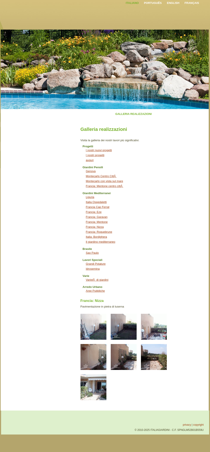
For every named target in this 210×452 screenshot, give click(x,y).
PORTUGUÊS (153, 3)
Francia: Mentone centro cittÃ (104, 186)
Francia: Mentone (97, 222)
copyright (198, 424)
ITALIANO (132, 3)
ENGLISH (173, 3)
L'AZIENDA (51, 114)
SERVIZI (69, 114)
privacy (187, 424)
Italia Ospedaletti (96, 202)
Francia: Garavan (96, 217)
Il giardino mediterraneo (100, 241)
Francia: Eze (94, 212)
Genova (91, 171)
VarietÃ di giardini (97, 279)
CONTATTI (177, 114)
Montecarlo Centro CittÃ (101, 176)
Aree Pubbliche (95, 290)
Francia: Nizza (95, 226)
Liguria (90, 197)
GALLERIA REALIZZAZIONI (133, 114)
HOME (34, 114)
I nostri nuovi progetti (99, 150)
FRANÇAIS (192, 3)
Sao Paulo (92, 252)
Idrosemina (93, 268)
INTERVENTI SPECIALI (95, 114)
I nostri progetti (95, 155)
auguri (90, 160)
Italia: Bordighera (96, 236)
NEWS (161, 114)
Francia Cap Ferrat (97, 207)
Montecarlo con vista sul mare (104, 181)
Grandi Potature (96, 263)
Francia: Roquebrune (99, 231)
